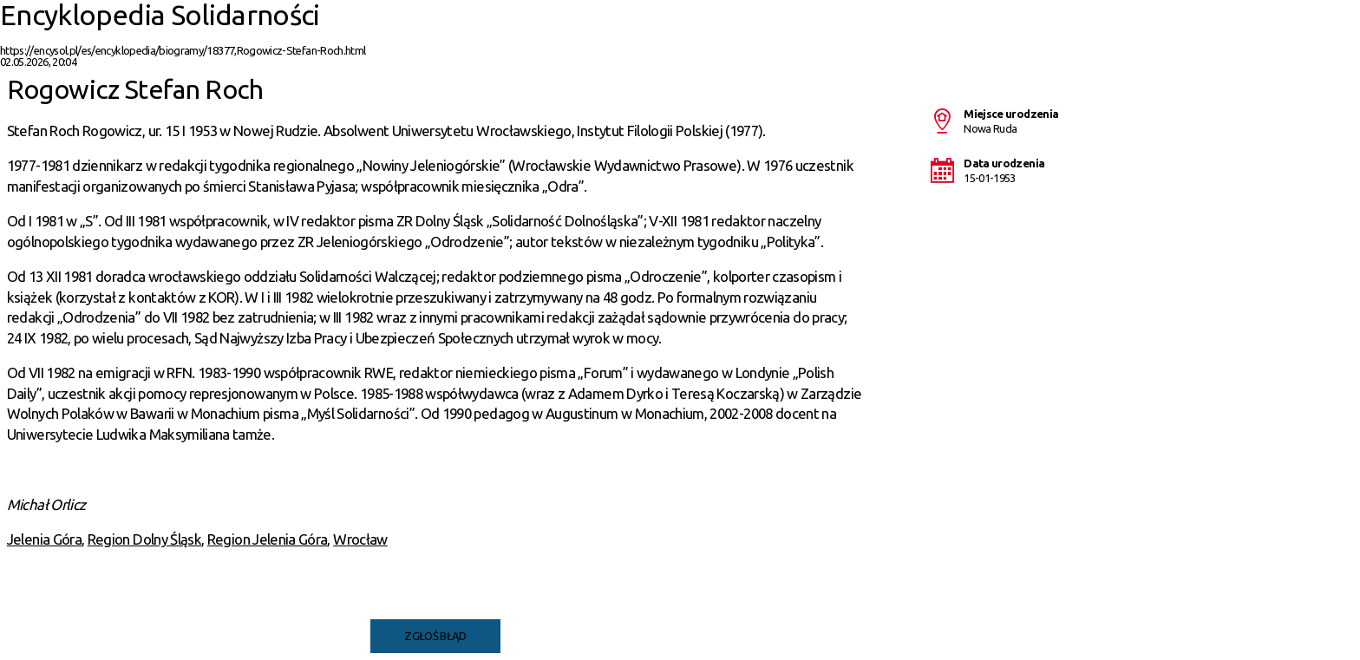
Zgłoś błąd (435, 636)
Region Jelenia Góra (267, 539)
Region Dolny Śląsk (144, 539)
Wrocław (360, 539)
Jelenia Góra (44, 539)
